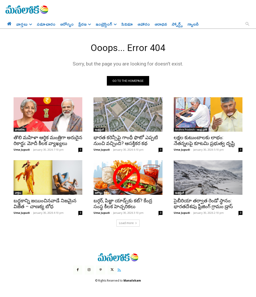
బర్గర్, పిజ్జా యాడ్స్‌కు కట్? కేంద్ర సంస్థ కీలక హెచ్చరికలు (123, 204)
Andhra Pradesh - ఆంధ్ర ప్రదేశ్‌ (191, 130)
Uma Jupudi (22, 150)
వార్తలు (18, 193)
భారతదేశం (20, 130)
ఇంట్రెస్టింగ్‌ (99, 130)
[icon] (119, 270)
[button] (247, 24)
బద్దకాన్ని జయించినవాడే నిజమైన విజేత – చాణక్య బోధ (45, 204)
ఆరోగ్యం (98, 193)
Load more (128, 223)
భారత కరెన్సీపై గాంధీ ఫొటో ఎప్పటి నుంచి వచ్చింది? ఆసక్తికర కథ (126, 141)
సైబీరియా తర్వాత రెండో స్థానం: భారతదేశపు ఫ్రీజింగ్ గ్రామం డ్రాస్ (203, 204)
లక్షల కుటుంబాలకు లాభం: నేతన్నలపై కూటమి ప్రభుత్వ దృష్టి (204, 141)
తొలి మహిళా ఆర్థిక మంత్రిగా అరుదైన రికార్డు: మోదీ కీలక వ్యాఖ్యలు (48, 141)
